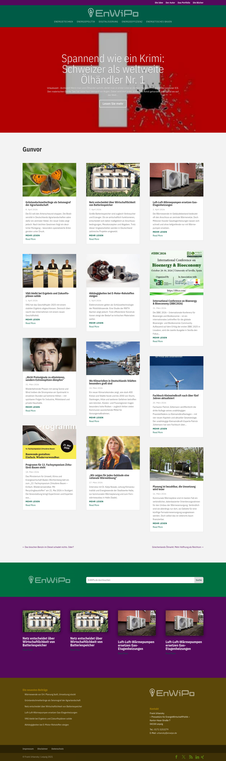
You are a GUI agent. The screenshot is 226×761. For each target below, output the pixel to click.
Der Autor (170, 3)
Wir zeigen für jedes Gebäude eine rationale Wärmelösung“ (109, 477)
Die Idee (159, 3)
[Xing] (202, 757)
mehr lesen (33, 235)
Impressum (28, 748)
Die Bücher (198, 3)
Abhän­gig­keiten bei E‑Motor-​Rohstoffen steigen (111, 295)
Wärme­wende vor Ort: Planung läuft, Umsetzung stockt (50, 694)
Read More (31, 239)
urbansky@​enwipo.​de (167, 733)
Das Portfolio (184, 3)
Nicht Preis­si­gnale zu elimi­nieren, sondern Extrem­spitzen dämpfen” (45, 379)
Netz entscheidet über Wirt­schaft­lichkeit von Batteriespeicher (112, 204)
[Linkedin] (197, 757)
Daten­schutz (57, 748)
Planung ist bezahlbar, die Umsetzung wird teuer (174, 488)
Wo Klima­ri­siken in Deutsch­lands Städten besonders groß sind (112, 382)
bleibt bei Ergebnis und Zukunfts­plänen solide (47, 295)
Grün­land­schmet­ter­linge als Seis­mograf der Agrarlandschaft (48, 204)
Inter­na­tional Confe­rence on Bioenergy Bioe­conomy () (175, 302)
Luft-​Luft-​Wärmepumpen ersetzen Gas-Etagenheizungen (175, 204)
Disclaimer (42, 748)
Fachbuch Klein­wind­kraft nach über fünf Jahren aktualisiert (176, 397)
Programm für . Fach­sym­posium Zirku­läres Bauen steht (49, 466)
